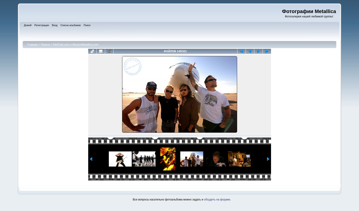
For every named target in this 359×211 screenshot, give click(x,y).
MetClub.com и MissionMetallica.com (76, 44)
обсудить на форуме (217, 199)
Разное (45, 44)
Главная (32, 44)
